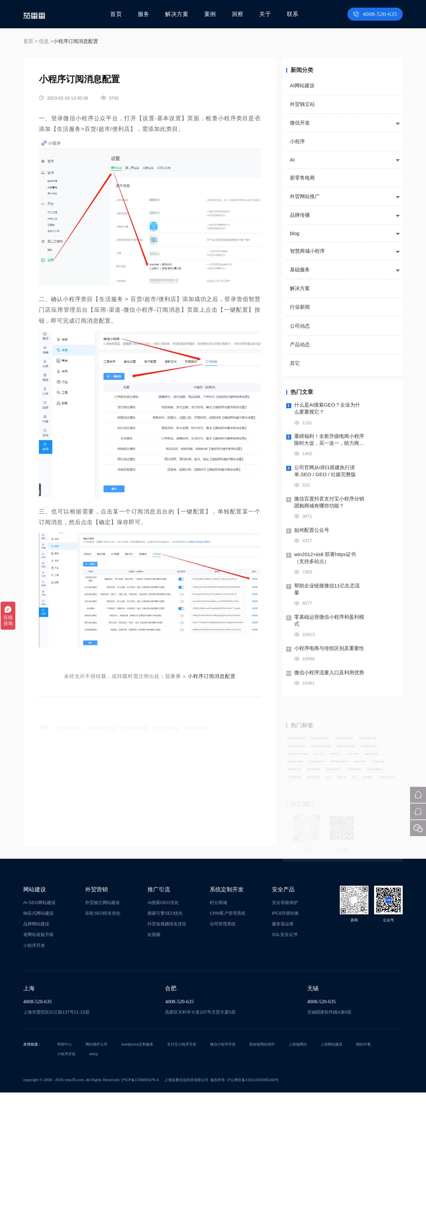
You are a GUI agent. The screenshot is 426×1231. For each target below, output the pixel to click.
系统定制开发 (227, 1028)
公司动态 (300, 326)
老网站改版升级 (38, 1073)
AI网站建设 (302, 85)
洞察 (238, 14)
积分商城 (218, 1041)
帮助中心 (64, 1183)
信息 (44, 41)
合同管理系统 (223, 1062)
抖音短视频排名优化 (166, 1062)
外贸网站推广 (305, 196)
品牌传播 (300, 215)
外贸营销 (96, 1028)
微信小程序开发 (223, 1183)
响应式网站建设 (38, 1051)
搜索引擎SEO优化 (165, 1051)
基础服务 (300, 269)
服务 (145, 14)
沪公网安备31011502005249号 (252, 1219)
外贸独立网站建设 (102, 1041)
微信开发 (300, 123)
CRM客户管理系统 (228, 1051)
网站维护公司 (96, 1183)
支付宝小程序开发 (181, 1183)
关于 (265, 14)
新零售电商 (302, 177)
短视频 (153, 1073)
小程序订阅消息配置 (212, 676)
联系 (292, 14)
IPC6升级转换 (285, 1051)
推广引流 (158, 1028)
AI (292, 159)
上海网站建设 (331, 1183)
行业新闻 (300, 307)
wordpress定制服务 (137, 1183)
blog (295, 233)
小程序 (297, 141)
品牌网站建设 (36, 1062)
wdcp (93, 1192)
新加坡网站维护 (262, 1183)
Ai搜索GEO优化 (162, 1041)
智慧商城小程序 (307, 251)
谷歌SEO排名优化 (102, 1051)
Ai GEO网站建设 (39, 1041)
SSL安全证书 (285, 1073)
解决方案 (178, 14)
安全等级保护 (285, 1041)
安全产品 (283, 1028)
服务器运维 (283, 1062)
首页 (118, 14)
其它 (295, 363)
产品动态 (300, 344)
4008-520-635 (376, 14)
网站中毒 (363, 1183)
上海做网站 (298, 1183)
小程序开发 (34, 1083)
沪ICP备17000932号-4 (140, 1219)
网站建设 (34, 1028)
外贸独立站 (302, 104)
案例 (211, 14)
